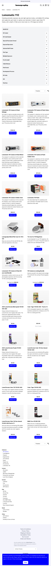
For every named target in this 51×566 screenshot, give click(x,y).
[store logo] (22, 5)
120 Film (5, 494)
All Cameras (6, 451)
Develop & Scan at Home (9, 519)
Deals (3, 508)
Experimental (6, 456)
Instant (4, 479)
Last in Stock (6, 509)
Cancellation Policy (25, 535)
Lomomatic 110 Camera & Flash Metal (12, 154)
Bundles (5, 511)
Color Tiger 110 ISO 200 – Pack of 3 (37, 307)
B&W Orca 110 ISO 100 (33, 421)
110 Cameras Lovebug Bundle (35, 271)
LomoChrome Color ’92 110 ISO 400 (12, 387)
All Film (4, 491)
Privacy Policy (25, 531)
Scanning (5, 498)
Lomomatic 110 (6, 465)
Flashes (5, 517)
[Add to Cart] (13, 133)
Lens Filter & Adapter (8, 477)
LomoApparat (6, 453)
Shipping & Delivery (25, 533)
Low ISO (5, 503)
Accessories (6, 463)
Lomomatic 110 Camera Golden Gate (12, 197)
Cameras (9, 9)
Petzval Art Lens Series (8, 475)
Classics (5, 455)
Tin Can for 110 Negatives (34, 237)
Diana (4, 460)
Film (4, 483)
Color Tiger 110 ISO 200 (34, 387)
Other (3, 514)
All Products (6, 486)
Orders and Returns (25, 539)
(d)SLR (4, 471)
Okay (25, 562)
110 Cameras (6, 458)
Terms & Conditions (25, 529)
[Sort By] (40, 90)
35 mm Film (5, 493)
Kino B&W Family (7, 500)
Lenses (4, 468)
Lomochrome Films (7, 501)
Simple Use (5, 462)
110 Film (5, 496)
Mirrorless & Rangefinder (8, 473)
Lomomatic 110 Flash (33, 197)
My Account (25, 537)
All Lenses (5, 470)
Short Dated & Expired (8, 505)
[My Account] (43, 5)
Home (3, 9)
